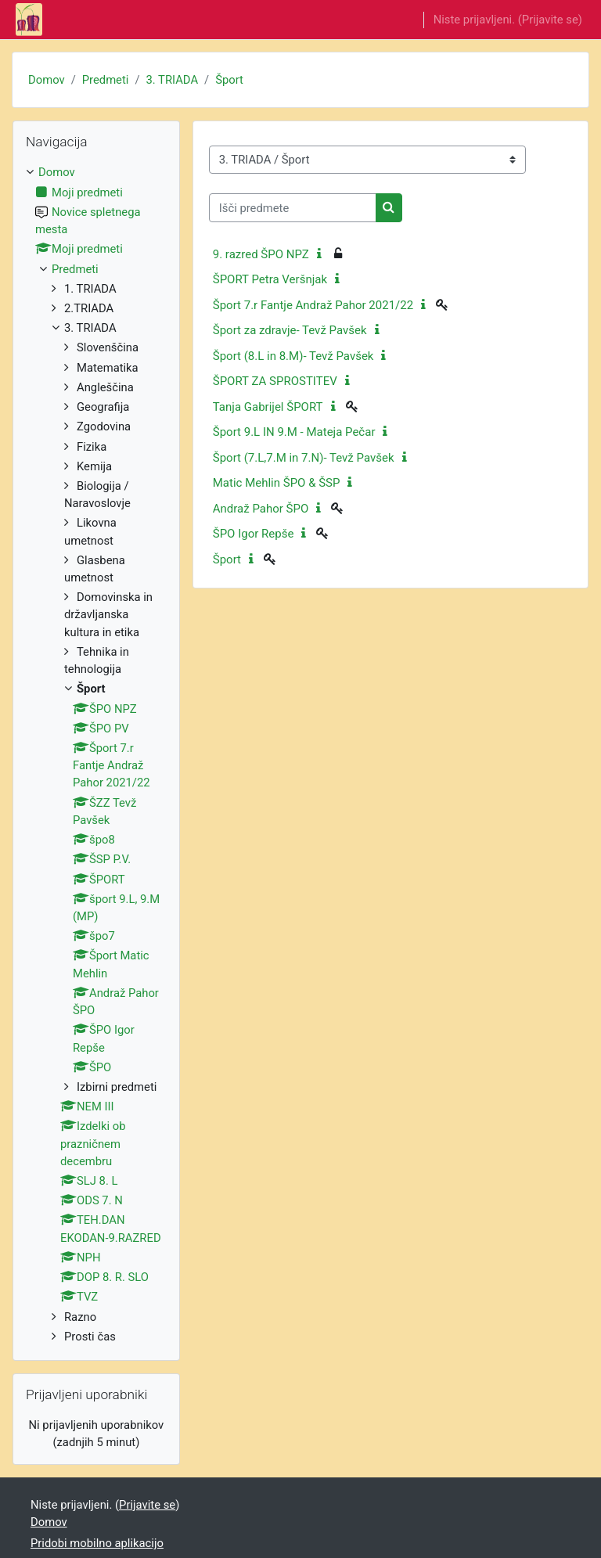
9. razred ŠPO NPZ (261, 254)
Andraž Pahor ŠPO (261, 509)
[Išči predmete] (292, 207)
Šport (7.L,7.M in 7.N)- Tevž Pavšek (303, 458)
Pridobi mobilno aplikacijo (97, 1543)
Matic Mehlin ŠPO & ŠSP (276, 483)
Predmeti (105, 80)
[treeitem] (96, 754)
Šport (229, 80)
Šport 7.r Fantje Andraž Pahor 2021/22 (313, 305)
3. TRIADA (172, 80)
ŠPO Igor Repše (253, 534)
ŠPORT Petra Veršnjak (270, 279)
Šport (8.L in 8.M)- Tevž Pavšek (293, 356)
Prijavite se (550, 20)
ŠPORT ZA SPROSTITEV (275, 381)
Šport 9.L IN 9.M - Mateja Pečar (294, 432)
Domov (46, 80)
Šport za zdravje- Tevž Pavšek (290, 330)
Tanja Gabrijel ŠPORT (268, 407)
